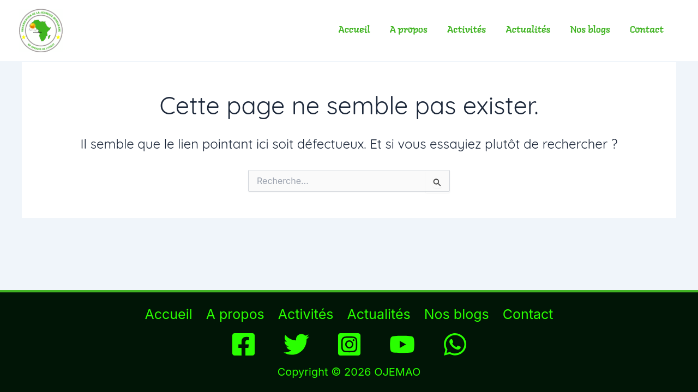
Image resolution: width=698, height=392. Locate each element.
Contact (647, 30)
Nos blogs (590, 30)
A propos (409, 30)
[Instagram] (349, 344)
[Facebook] (243, 344)
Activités (466, 30)
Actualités (528, 30)
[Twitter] (296, 344)
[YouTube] (402, 344)
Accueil (354, 30)
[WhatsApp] (455, 344)
